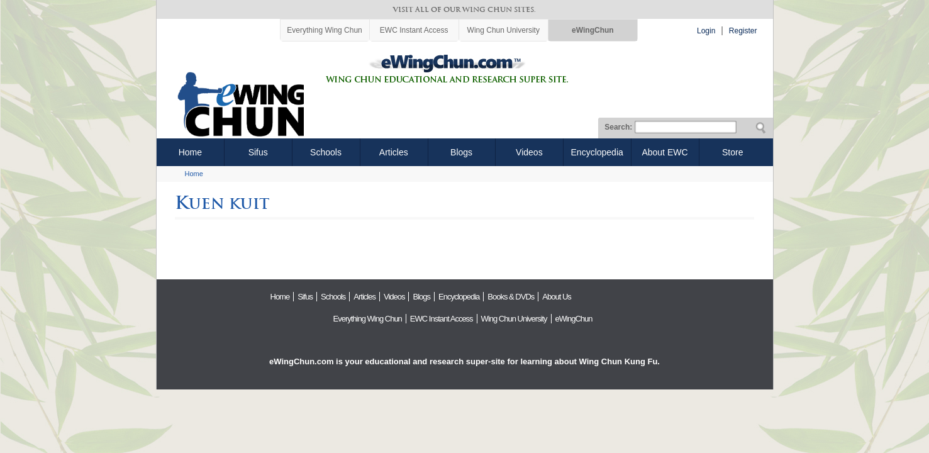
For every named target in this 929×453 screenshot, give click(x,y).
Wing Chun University (503, 30)
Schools (326, 152)
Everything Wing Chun (324, 30)
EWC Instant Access (414, 30)
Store (732, 152)
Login (706, 30)
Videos (529, 152)
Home (190, 152)
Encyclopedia (597, 152)
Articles (393, 152)
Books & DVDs (510, 296)
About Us (556, 296)
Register (743, 30)
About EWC (664, 152)
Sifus (258, 152)
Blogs (461, 152)
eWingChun (593, 30)
